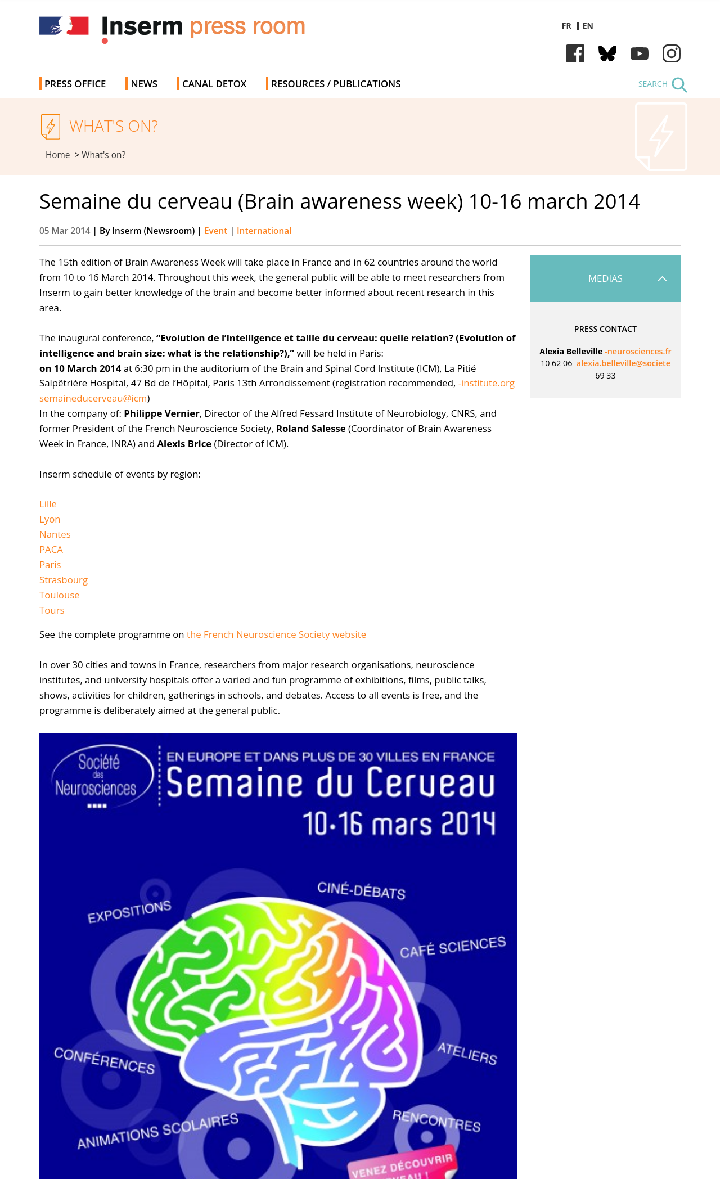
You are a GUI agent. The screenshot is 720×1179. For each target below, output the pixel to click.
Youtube (640, 53)
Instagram (672, 53)
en (588, 25)
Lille (48, 503)
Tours (52, 610)
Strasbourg (63, 579)
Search (653, 83)
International (264, 231)
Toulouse (59, 594)
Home (58, 155)
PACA (51, 549)
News (144, 83)
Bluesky (607, 53)
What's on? (103, 155)
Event (216, 231)
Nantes (55, 534)
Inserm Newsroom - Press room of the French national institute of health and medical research (198, 33)
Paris (50, 564)
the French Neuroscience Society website (276, 634)
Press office (75, 83)
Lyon (50, 518)
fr (567, 25)
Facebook (575, 53)
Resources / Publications (335, 83)
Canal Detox (214, 83)
